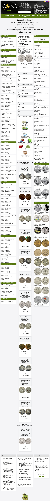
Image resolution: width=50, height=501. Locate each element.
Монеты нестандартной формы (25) (41, 93)
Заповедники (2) (37, 66)
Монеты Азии (3, 183)
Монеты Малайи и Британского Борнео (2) (8, 79)
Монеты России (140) (5, 122)
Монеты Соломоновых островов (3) (6, 88)
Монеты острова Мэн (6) (7, 84)
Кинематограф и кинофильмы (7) (40, 75)
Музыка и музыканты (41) (39, 97)
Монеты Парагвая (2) (5, 274)
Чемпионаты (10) (37, 159)
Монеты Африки (4, 144)
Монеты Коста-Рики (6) (6, 248)
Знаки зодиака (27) (38, 68)
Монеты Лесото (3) (5, 159)
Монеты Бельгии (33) (5, 68)
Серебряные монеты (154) (39, 140)
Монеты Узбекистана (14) (6, 231)
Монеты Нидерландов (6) (6, 116)
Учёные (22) (36, 148)
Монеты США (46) (4, 255)
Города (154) (36, 57)
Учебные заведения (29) (39, 147)
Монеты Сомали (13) (5, 171)
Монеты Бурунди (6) (5, 149)
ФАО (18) (36, 149)
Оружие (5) (36, 111)
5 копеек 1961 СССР (38, 257)
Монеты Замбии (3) (5, 155)
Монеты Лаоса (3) (4, 210)
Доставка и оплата (20, 15)
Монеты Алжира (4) (5, 145)
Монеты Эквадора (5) (5, 281)
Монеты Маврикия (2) (5, 160)
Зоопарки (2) (36, 70)
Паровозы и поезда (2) (38, 117)
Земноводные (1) (37, 67)
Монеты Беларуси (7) (5, 70)
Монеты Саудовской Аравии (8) (7, 222)
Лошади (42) (36, 84)
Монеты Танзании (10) (5, 175)
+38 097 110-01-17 (25, 4)
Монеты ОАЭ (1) (4, 217)
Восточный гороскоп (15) (39, 53)
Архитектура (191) (37, 49)
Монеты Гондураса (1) (5, 246)
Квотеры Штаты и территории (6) (9, 259)
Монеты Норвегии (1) (5, 118)
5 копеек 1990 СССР (38, 247)
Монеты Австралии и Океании (7, 284)
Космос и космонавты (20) (39, 81)
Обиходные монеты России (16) (8, 125)
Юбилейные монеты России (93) (8, 128)
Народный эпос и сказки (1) (39, 100)
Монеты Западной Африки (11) (8, 92)
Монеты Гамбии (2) (5, 152)
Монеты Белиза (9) (5, 241)
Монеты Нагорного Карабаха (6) (8, 186)
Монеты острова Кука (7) (7, 292)
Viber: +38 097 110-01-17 (25, 7)
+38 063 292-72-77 (25, 3)
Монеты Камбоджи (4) (5, 202)
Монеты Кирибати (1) (5, 288)
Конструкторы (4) (37, 78)
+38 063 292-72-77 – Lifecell (41, 458)
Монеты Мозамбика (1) (6, 166)
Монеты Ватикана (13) (5, 95)
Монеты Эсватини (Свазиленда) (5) (8, 170)
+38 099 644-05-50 (25, 5)
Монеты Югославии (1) (6, 140)
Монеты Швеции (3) (5, 139)
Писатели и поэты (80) (38, 121)
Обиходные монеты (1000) (39, 106)
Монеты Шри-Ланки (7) (5, 234)
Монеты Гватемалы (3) (5, 244)
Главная (7, 15)
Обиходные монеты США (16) (8, 261)
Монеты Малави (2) (5, 163)
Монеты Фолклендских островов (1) (6, 91)
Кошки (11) (36, 82)
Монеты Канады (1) (5, 247)
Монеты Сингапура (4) (5, 224)
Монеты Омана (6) (5, 219)
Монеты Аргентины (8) (5, 267)
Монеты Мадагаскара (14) (6, 162)
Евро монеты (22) (37, 60)
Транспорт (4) (36, 144)
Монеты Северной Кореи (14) (7, 223)
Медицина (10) (37, 88)
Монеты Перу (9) (4, 275)
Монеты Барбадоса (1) (5, 240)
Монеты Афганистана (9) (6, 188)
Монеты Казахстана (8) (6, 201)
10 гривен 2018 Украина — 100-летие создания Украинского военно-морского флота (41, 175)
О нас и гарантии (30, 15)
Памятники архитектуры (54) (40, 114)
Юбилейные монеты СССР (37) (7, 60)
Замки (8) (36, 64)
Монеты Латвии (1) (5, 107)
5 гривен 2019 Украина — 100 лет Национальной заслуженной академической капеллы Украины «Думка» (41, 236)
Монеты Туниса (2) (5, 177)
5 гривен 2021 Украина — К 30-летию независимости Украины (41, 213)
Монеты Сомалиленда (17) (6, 173)
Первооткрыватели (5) (38, 119)
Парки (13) (36, 115)
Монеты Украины (4, 37)
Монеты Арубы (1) (6, 117)
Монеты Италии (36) (5, 106)
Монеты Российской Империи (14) (9, 127)
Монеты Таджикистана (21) (6, 226)
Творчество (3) (37, 143)
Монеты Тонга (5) (4, 295)
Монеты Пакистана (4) (5, 220)
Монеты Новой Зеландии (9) (7, 289)
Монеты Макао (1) (6, 205)
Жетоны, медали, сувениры (6, 300)
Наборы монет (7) (37, 99)
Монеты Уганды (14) (5, 178)
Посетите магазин (41, 39)
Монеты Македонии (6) (6, 110)
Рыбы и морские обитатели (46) (40, 137)
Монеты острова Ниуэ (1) (7, 291)
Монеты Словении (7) (5, 131)
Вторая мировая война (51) (39, 55)
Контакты (26, 16)
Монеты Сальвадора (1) (6, 254)
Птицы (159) (36, 133)
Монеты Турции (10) (5, 230)
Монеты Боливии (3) (5, 268)
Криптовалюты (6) (5, 302)
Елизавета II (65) (37, 61)
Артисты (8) (36, 46)
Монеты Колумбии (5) (5, 272)
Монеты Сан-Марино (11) (6, 129)
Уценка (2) (36, 145)
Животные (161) (37, 63)
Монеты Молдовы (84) (5, 112)
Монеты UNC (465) (38, 90)
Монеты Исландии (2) (5, 103)
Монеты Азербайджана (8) (6, 184)
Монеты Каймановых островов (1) (9, 82)
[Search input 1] (24, 12)
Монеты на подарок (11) (39, 92)
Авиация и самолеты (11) (39, 43)
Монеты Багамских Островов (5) (7, 239)
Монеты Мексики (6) (5, 250)
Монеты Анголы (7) (5, 146)
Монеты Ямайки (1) (5, 262)
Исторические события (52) (39, 74)
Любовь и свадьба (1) (38, 85)
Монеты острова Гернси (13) (8, 83)
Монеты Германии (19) (5, 98)
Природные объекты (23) (39, 129)
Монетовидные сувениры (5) (7, 301)
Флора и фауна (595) (38, 151)
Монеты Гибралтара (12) (7, 80)
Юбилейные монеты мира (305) (40, 162)
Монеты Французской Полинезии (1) (6, 135)
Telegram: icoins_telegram (25, 6)
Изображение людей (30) (39, 71)
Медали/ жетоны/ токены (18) (40, 86)
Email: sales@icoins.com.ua (24, 9)
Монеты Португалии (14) (6, 121)
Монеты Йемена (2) (5, 199)
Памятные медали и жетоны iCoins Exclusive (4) (8, 47)
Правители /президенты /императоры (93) (41, 126)
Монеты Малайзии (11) (6, 213)
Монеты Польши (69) (5, 120)
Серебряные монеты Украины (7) (8, 41)
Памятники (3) (37, 113)
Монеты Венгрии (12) (5, 96)
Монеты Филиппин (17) (6, 233)
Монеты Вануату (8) (5, 287)
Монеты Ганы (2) (4, 150)
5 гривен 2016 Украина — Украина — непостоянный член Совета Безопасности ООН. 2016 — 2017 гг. (41, 224)
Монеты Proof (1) (37, 89)
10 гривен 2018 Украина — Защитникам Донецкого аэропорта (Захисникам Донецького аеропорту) (41, 187)
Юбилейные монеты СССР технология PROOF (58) (6, 62)
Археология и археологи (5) (39, 48)
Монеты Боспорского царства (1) (8, 54)
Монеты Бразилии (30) (5, 269)
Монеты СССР (4, 57)
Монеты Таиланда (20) (5, 227)
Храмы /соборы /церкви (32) (39, 154)
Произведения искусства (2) (39, 130)
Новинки (12, 15)
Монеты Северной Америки (6, 237)
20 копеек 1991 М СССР (39, 276)
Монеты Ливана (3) (5, 212)
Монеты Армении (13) (5, 187)
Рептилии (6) (36, 136)
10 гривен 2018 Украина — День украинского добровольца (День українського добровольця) (40, 198)
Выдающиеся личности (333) (40, 56)
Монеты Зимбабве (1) (5, 156)
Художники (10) (37, 155)
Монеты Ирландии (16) (6, 102)
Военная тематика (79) (38, 52)
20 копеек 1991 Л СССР (39, 266)
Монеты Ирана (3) (5, 197)
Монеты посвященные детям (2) (40, 95)
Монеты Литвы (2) (5, 109)
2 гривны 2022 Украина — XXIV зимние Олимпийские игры (40, 305)
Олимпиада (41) (37, 110)
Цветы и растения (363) (39, 158)
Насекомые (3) (37, 101)
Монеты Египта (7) (5, 153)
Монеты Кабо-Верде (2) (6, 157)
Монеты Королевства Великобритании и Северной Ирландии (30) (7, 75)
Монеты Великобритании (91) (7, 73)
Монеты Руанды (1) (5, 168)
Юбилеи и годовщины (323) (39, 160)
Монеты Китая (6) (4, 204)
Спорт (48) (36, 141)
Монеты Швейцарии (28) (6, 137)
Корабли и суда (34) (38, 79)
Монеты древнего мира (5, 51)
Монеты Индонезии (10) (6, 194)
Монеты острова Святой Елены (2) (9, 86)
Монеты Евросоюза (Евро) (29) (7, 101)
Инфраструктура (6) (38, 72)
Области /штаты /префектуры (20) (41, 107)
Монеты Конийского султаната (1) (8, 52)
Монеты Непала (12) (5, 216)
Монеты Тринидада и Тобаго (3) (7, 276)
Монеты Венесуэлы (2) (5, 271)
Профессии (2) (37, 131)
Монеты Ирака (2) (4, 198)
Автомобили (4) (37, 45)
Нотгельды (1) (37, 104)
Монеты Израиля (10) (5, 191)
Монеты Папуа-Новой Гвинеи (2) (7, 294)
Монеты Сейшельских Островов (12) (8, 174)
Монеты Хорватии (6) (5, 136)
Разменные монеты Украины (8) (7, 42)
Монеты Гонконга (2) (6, 206)
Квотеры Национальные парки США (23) (8, 258)
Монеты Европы (4, 66)
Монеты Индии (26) (5, 193)
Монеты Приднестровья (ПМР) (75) (7, 114)
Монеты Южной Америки (6, 265)
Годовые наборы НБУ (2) (6, 38)
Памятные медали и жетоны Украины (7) (7, 45)
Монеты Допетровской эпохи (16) (9, 124)
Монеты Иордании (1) (5, 195)
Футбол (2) (36, 152)
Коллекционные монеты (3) (39, 77)
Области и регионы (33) (39, 108)
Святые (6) (36, 138)
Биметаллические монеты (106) (40, 50)
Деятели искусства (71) (38, 59)
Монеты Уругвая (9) (5, 278)
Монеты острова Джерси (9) (8, 94)
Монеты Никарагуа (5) (5, 251)
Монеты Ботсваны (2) (5, 148)
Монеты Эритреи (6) (5, 179)
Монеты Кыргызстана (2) (6, 208)
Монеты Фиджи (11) (5, 296)
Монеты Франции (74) (5, 132)
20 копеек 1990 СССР (38, 285)
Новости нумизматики (41, 15)
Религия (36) (36, 134)
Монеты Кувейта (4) (5, 209)
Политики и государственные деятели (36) (41, 123)
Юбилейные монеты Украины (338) (8, 40)
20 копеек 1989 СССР (38, 295)
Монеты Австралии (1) (5, 285)
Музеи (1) (36, 96)
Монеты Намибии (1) (5, 167)
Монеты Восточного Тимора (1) (7, 190)
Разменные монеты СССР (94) (7, 58)
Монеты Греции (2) (5, 99)
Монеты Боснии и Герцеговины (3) (8, 71)
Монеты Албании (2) (5, 67)
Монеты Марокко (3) (5, 164)
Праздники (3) (37, 127)
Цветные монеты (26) (38, 156)
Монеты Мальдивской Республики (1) (8, 215)
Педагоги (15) (36, 118)
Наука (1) (36, 103)
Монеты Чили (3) (4, 279)
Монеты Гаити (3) (4, 243)
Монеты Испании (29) (5, 105)
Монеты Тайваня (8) (5, 228)
